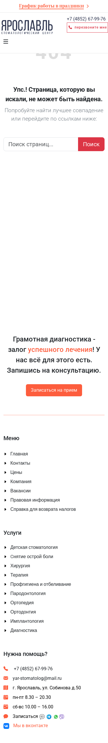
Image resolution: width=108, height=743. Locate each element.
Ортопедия (22, 602)
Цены (16, 472)
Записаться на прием (54, 390)
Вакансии (20, 491)
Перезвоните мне (87, 27)
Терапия (19, 575)
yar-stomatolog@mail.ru (32, 678)
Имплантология (27, 621)
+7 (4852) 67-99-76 (28, 668)
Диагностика (23, 630)
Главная (19, 454)
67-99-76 (86, 19)
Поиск (91, 144)
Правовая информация (35, 500)
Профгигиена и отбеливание (40, 584)
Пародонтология (28, 593)
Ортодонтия (23, 612)
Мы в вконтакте (25, 725)
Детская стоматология (34, 547)
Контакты (20, 463)
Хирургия (20, 565)
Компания (20, 481)
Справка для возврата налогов (43, 509)
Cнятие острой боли (31, 556)
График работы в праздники (51, 6)
